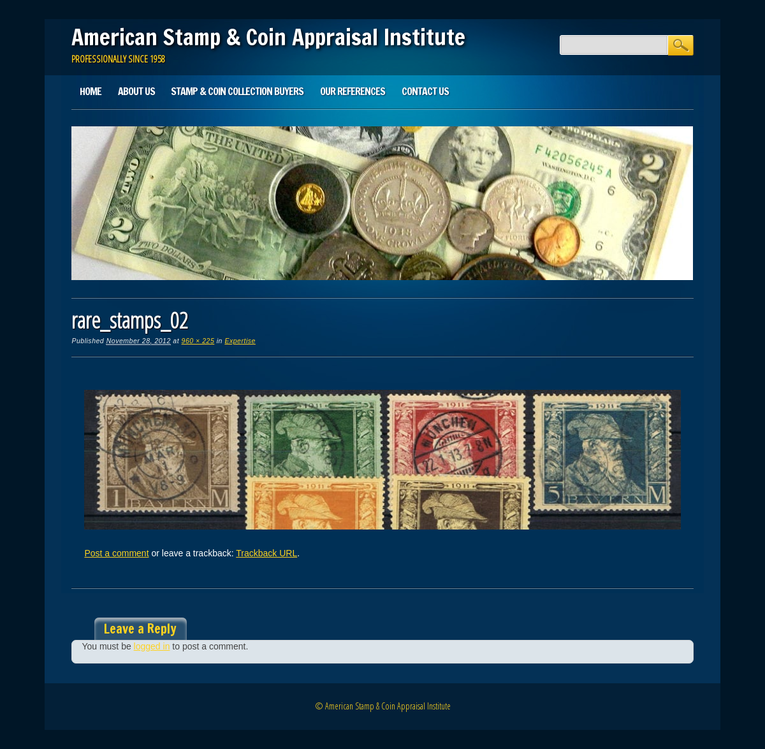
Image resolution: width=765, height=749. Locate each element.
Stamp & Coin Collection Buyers (237, 91)
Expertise (240, 341)
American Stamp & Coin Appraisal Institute (268, 37)
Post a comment (116, 553)
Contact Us (425, 91)
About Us (136, 91)
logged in (152, 646)
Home (90, 91)
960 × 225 (198, 341)
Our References (352, 91)
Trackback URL (266, 553)
